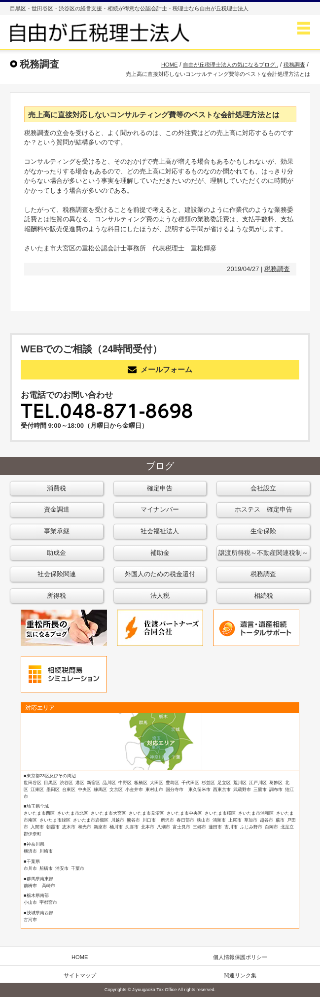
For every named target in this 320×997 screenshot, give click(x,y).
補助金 (160, 552)
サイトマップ (80, 975)
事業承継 (57, 531)
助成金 (56, 552)
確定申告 (160, 488)
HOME (79, 957)
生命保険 (263, 531)
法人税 (160, 595)
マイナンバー (160, 509)
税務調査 (277, 269)
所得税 (56, 595)
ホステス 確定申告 (263, 509)
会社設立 (263, 488)
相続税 (263, 595)
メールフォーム (160, 370)
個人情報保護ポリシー (240, 957)
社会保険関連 (56, 574)
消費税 (56, 488)
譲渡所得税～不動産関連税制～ (263, 552)
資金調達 (57, 509)
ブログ (160, 466)
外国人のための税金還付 (160, 574)
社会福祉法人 (160, 531)
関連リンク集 (240, 975)
